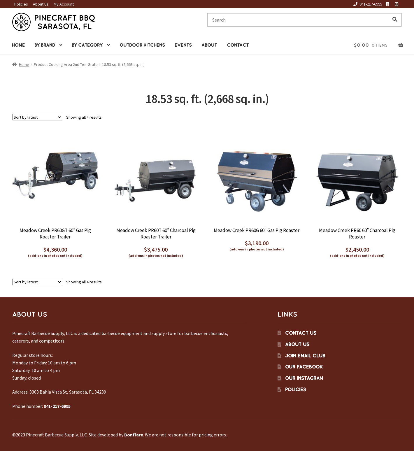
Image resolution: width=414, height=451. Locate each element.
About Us (41, 4)
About (209, 45)
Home (18, 45)
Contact (238, 45)
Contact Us (300, 333)
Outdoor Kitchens (142, 45)
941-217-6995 (366, 4)
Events (183, 45)
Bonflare (133, 435)
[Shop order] (37, 117)
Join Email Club (305, 356)
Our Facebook (304, 367)
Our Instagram (304, 378)
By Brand (44, 45)
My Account (64, 4)
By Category (87, 45)
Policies (21, 4)
